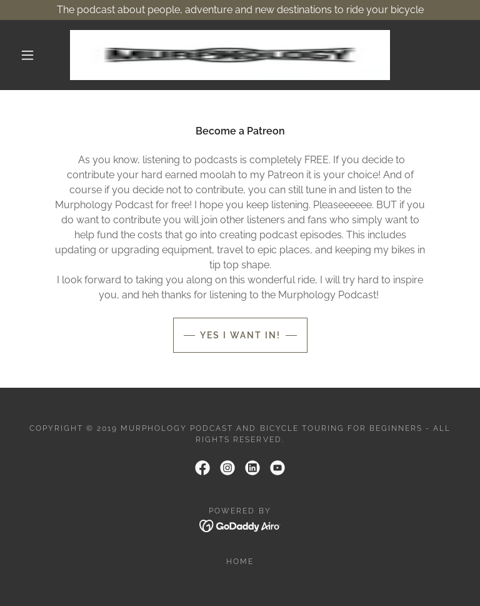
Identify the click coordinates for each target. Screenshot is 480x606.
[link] (230, 55)
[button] (27, 55)
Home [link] (240, 561)
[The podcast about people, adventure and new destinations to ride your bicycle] (240, 10)
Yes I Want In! (240, 335)
